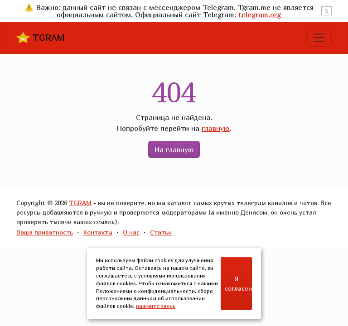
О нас (131, 232)
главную (216, 128)
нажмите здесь (155, 306)
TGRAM (40, 37)
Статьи (161, 232)
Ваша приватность (44, 232)
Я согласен (238, 283)
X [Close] (326, 10)
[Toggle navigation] (319, 38)
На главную (174, 149)
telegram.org (259, 14)
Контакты (97, 232)
